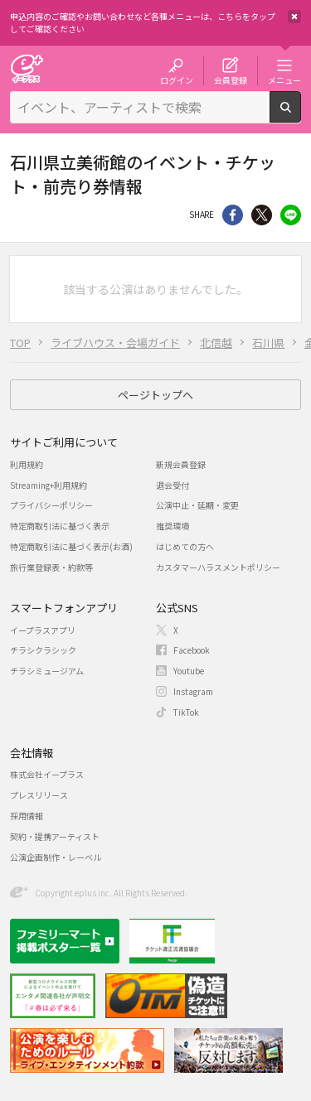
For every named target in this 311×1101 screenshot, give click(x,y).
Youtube (188, 670)
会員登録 (230, 79)
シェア (232, 215)
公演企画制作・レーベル (55, 857)
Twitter (261, 215)
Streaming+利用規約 (48, 485)
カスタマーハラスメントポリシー (218, 567)
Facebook (191, 650)
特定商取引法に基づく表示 (59, 525)
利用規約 (26, 464)
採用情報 (26, 815)
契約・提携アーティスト (55, 836)
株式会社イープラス (47, 774)
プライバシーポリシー (51, 505)
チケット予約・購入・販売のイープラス (26, 68)
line (290, 215)
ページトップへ (155, 395)
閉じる (294, 16)
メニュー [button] (284, 79)
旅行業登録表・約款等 (51, 567)
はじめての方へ (185, 546)
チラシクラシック (43, 650)
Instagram (193, 691)
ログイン (176, 79)
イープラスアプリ (42, 630)
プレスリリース (39, 795)
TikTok (186, 712)
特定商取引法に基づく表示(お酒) (71, 546)
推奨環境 (172, 525)
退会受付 (172, 485)
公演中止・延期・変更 (197, 505)
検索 (300, 116)
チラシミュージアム (47, 670)
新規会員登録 (181, 464)
